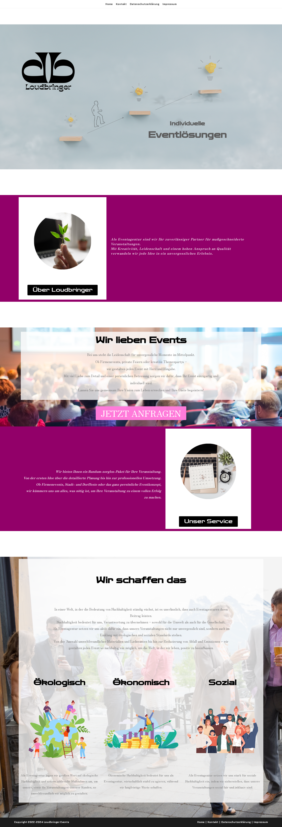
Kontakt (121, 4)
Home (109, 4)
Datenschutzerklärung (144, 4)
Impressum (169, 4)
